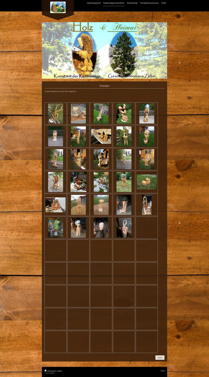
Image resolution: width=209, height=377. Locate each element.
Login (162, 370)
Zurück (159, 358)
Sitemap (59, 371)
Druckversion (50, 371)
